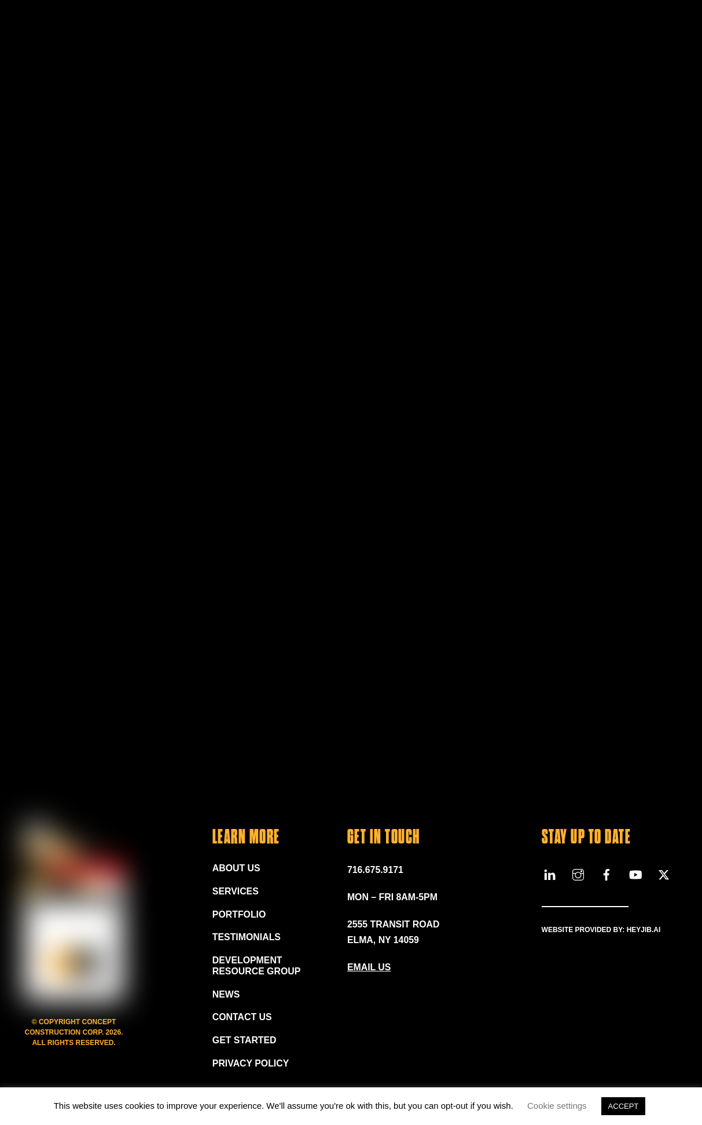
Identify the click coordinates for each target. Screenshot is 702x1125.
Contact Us (242, 1019)
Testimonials (246, 938)
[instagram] (578, 874)
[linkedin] (549, 874)
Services (235, 892)
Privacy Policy (251, 1065)
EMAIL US (369, 968)
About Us (236, 869)
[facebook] (606, 874)
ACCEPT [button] (623, 1106)
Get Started (244, 1042)
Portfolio (239, 915)
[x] (663, 874)
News (226, 995)
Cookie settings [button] (557, 1106)
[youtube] (635, 874)
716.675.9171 (375, 870)
